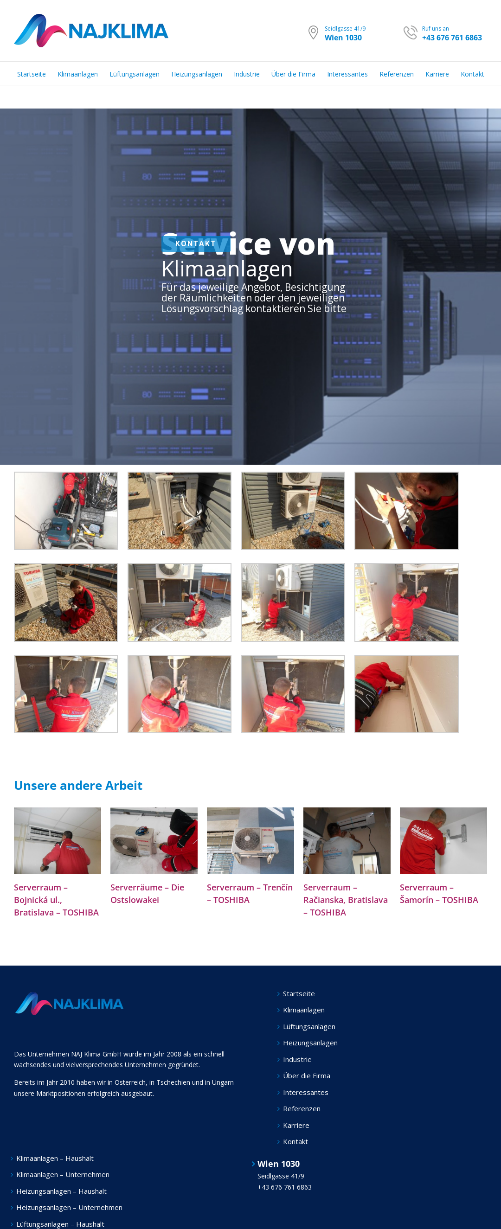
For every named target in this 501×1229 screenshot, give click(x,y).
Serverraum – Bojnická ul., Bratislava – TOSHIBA (56, 900)
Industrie (297, 1059)
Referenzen (302, 1108)
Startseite (299, 993)
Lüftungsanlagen (309, 1026)
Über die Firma (306, 1075)
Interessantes (305, 1092)
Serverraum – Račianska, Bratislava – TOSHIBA (345, 900)
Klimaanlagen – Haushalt (55, 1158)
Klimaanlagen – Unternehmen (62, 1174)
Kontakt (295, 1141)
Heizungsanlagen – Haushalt (61, 1191)
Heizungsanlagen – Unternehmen (69, 1207)
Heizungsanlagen (310, 1042)
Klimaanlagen (304, 1009)
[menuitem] (37, 73)
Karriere (296, 1125)
